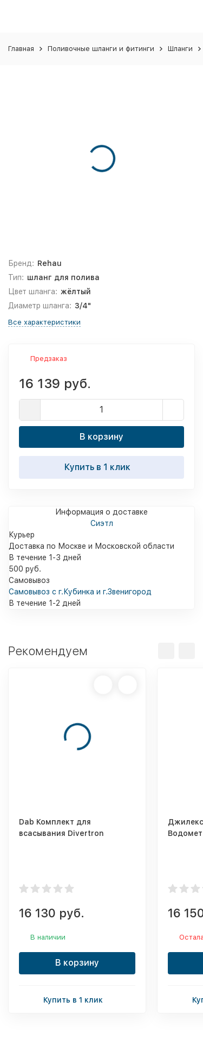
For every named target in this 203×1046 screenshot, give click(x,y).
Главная (21, 49)
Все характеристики (44, 322)
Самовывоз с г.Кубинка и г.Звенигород (80, 591)
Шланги (180, 49)
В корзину (101, 437)
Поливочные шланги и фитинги (101, 49)
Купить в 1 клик (101, 466)
